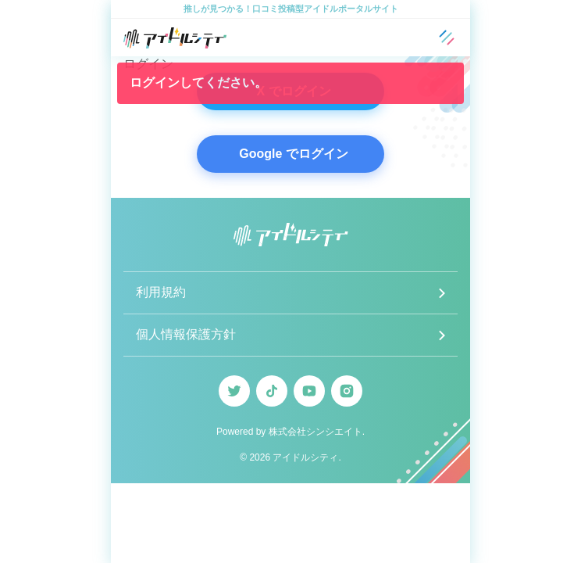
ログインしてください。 (198, 82)
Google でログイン (293, 153)
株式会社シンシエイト (315, 431)
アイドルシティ (305, 457)
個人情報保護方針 (186, 334)
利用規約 (161, 292)
